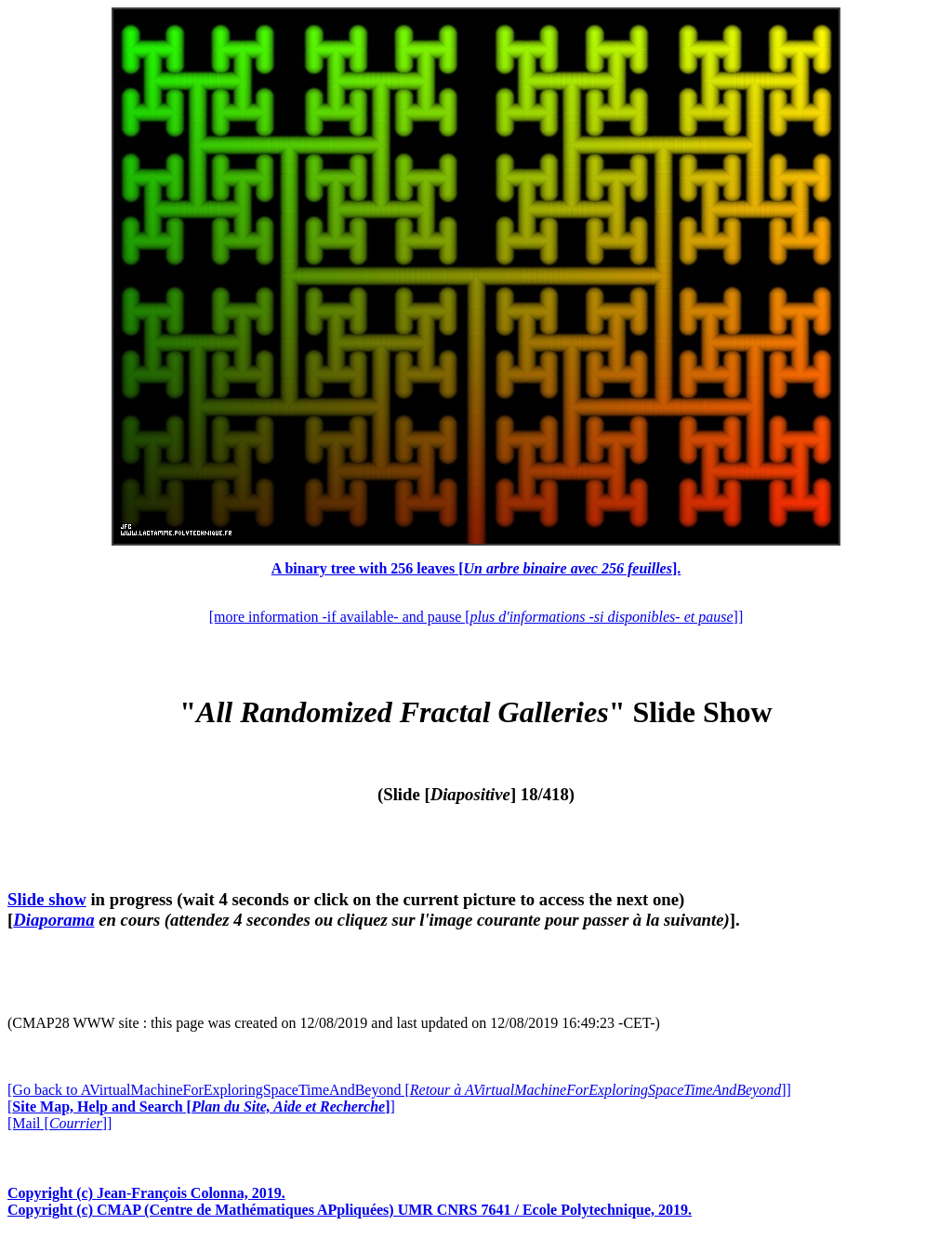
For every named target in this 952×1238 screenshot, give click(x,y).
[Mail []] (59, 1123)
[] (201, 1106)
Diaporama (53, 919)
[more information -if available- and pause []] (476, 617)
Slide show (46, 899)
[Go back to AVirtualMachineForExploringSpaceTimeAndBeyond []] (399, 1090)
